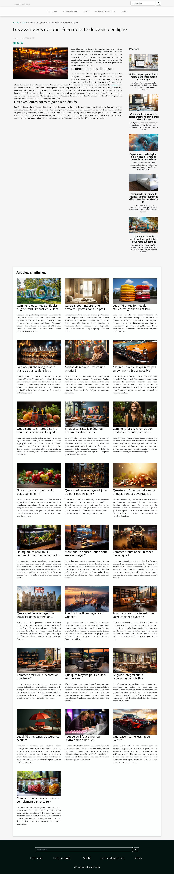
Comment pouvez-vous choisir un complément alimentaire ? (38, 799)
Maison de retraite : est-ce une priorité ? (85, 368)
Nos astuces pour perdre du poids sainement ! (35, 492)
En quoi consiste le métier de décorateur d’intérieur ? (84, 430)
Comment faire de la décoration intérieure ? (38, 676)
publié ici (114, 85)
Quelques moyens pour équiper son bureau (85, 676)
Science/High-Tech (105, 11)
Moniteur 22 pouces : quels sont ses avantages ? (86, 553)
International (70, 11)
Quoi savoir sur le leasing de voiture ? (131, 738)
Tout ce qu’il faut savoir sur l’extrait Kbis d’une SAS (83, 738)
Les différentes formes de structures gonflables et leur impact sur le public (131, 309)
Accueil (16, 22)
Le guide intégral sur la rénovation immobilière (128, 676)
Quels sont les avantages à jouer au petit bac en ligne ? (86, 492)
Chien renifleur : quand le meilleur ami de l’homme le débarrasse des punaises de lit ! (143, 198)
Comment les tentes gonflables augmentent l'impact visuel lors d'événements (37, 309)
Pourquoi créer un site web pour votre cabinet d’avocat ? (134, 615)
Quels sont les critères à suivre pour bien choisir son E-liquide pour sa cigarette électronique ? (37, 432)
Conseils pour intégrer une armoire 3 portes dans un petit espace (85, 309)
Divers (124, 11)
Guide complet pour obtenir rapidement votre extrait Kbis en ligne (143, 77)
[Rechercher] (142, 3)
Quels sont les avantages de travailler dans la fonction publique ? (35, 616)
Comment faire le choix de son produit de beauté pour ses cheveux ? (133, 432)
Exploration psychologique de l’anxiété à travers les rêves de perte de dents (144, 157)
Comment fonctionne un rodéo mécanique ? (133, 553)
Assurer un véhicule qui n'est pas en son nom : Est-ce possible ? (134, 368)
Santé (87, 11)
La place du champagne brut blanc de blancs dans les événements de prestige (36, 370)
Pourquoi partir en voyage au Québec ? (84, 615)
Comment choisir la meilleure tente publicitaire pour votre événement (144, 239)
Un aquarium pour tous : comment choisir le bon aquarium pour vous (39, 555)
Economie (52, 11)
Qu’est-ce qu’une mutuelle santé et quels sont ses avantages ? (134, 492)
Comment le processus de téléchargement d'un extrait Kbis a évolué (144, 117)
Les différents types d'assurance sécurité (38, 738)
